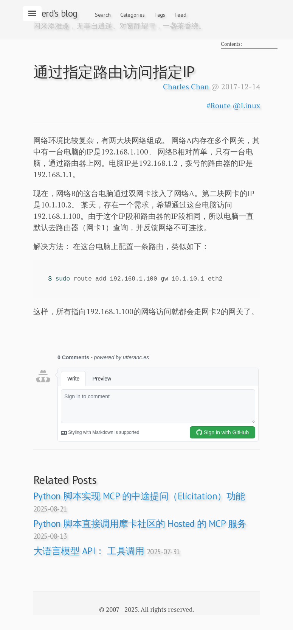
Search (103, 14)
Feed (180, 14)
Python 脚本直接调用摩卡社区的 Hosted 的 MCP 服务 (139, 529)
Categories (132, 14)
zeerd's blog (55, 13)
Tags (159, 14)
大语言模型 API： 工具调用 (106, 551)
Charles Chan (186, 86)
